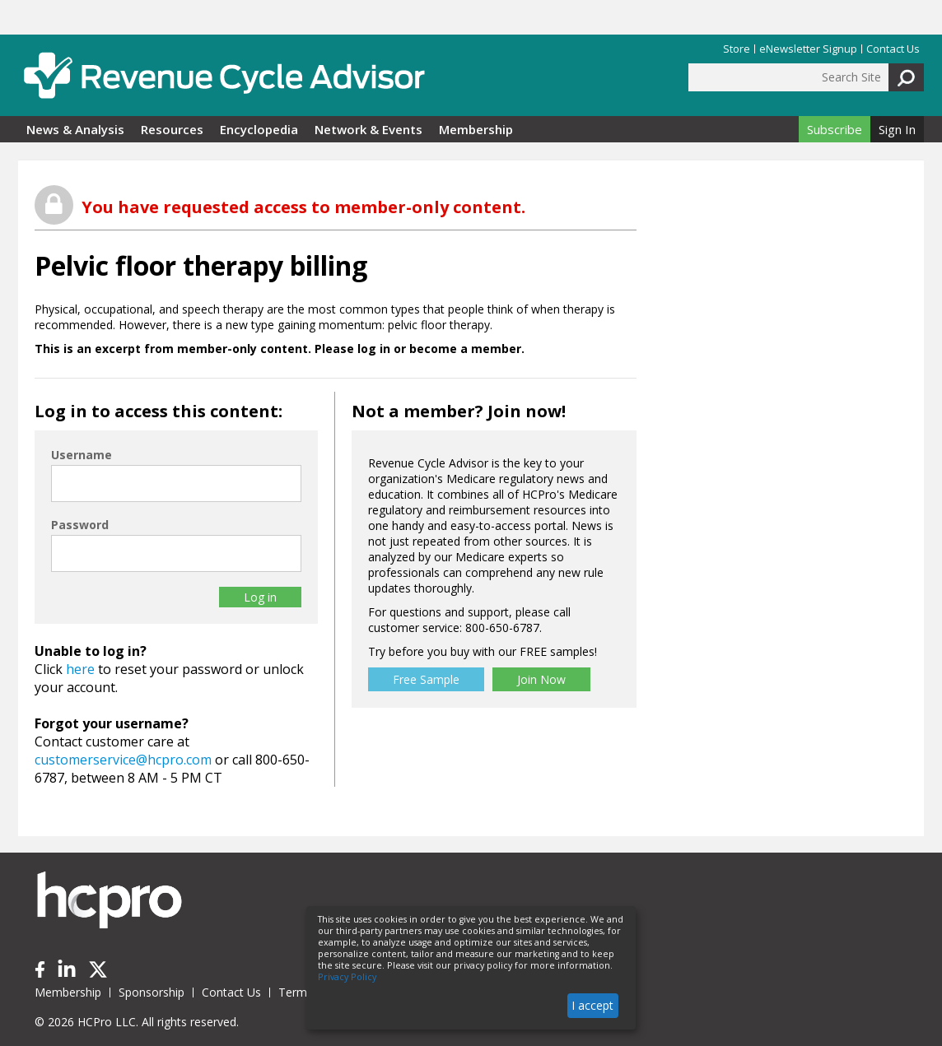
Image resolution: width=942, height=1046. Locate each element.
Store (736, 48)
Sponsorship (151, 992)
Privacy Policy (347, 977)
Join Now (541, 679)
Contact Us (893, 48)
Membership (476, 129)
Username (81, 455)
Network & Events (368, 129)
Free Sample (426, 679)
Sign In (897, 129)
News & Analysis (75, 129)
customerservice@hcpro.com (123, 760)
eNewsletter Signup (808, 48)
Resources (172, 129)
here (80, 669)
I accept (592, 1005)
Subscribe (834, 129)
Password (80, 524)
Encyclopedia (259, 129)
